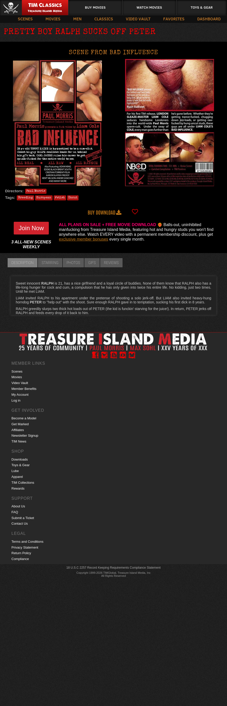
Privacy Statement (24, 547)
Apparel (17, 477)
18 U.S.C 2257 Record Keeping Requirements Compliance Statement (113, 567)
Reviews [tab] (111, 263)
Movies (53, 18)
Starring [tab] (50, 263)
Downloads (19, 459)
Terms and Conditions (27, 541)
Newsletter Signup (24, 435)
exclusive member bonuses (83, 239)
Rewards (17, 488)
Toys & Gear (202, 7)
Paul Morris (35, 191)
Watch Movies (149, 7)
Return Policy (21, 553)
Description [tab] (22, 263)
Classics (103, 18)
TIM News (18, 441)
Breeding (25, 197)
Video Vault (138, 18)
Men (77, 18)
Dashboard (209, 18)
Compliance (20, 559)
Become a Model (23, 418)
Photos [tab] (73, 263)
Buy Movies (95, 7)
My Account (19, 394)
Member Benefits (23, 389)
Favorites (174, 18)
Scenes (25, 18)
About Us (18, 506)
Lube (15, 471)
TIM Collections (22, 482)
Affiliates (17, 430)
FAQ (14, 512)
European (43, 197)
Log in (15, 400)
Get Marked (20, 424)
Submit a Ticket (22, 518)
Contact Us (19, 523)
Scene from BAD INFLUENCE (113, 53)
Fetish (60, 197)
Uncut (72, 197)
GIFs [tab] (92, 263)
